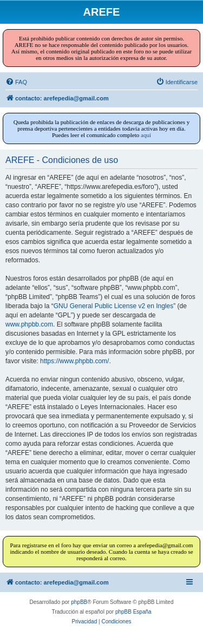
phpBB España (133, 612)
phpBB (79, 602)
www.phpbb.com (29, 324)
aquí (146, 135)
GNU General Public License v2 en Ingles (113, 306)
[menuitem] (16, 82)
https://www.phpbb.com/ (74, 361)
